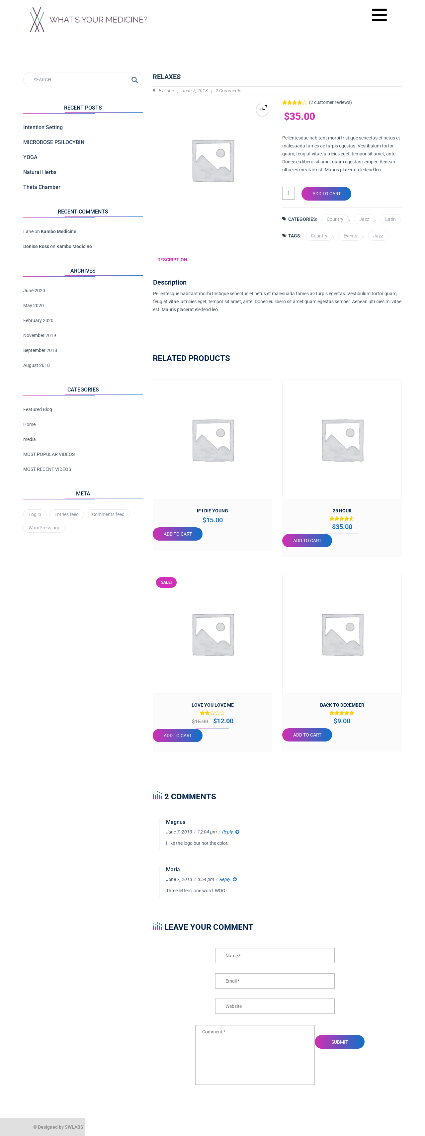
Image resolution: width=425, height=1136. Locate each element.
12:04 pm (207, 831)
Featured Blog (37, 409)
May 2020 (33, 305)
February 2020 (38, 320)
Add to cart (326, 193)
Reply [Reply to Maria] (224, 879)
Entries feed (66, 514)
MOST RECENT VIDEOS (47, 469)
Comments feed (108, 514)
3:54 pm (206, 879)
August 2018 (36, 365)
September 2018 (40, 350)
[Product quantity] (288, 193)
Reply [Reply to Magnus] (227, 831)
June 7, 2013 (195, 90)
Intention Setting (43, 127)
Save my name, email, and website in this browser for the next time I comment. (277, 1018)
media (29, 439)
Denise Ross (36, 246)
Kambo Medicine (58, 231)
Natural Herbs (39, 172)
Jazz (364, 218)
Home (29, 424)
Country (335, 218)
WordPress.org (44, 527)
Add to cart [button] (178, 534)
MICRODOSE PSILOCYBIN (53, 142)
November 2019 (39, 335)
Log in (35, 514)
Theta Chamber (41, 187)
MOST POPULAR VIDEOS (49, 454)
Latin (390, 218)
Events (350, 235)
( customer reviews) (330, 102)
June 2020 (34, 290)
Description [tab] (172, 259)
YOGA (30, 157)
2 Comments (228, 90)
